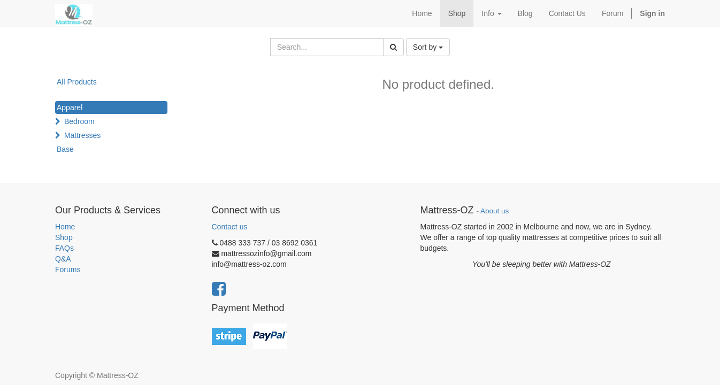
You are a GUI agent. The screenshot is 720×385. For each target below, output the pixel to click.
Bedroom (79, 121)
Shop (64, 237)
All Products (77, 82)
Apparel (69, 107)
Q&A (63, 259)
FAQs (64, 248)
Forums (67, 269)
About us (494, 211)
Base (65, 149)
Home (65, 226)
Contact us (230, 226)
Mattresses (82, 135)
